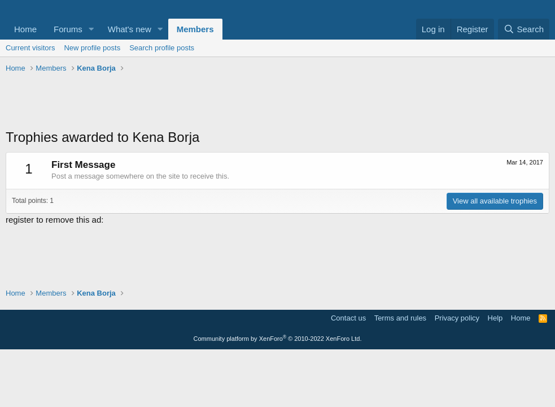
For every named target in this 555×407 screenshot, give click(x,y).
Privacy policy (457, 318)
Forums (68, 29)
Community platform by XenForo (278, 338)
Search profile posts (161, 48)
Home (25, 29)
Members (195, 29)
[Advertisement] (277, 102)
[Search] (523, 29)
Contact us (348, 318)
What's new (129, 29)
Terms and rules (400, 318)
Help (495, 318)
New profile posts (92, 48)
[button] (91, 29)
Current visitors (30, 48)
